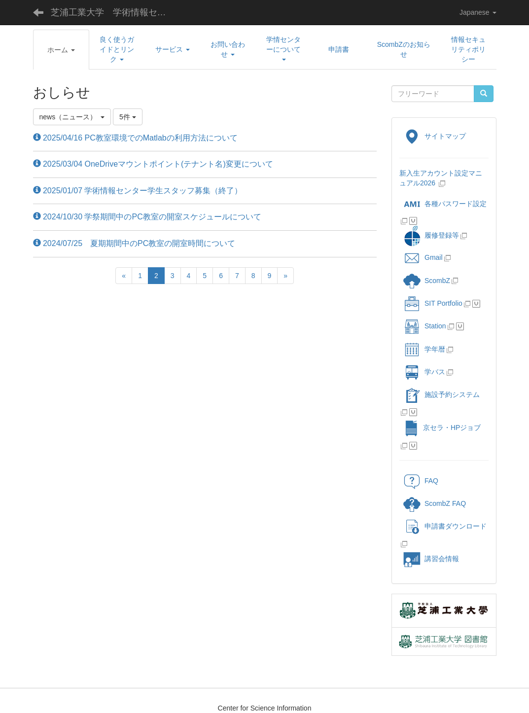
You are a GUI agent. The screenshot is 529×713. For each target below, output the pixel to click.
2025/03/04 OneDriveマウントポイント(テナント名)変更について (153, 164)
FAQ (420, 481)
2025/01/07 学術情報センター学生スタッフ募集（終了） (138, 190)
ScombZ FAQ (434, 503)
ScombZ (437, 281)
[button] (61, 50)
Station (424, 326)
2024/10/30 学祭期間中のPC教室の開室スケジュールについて (147, 217)
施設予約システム (441, 394)
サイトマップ (434, 136)
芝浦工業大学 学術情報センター (116, 12)
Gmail (423, 257)
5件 (127, 117)
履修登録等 (431, 235)
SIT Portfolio (432, 303)
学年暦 (424, 349)
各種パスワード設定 (445, 204)
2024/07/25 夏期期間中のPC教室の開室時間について (134, 243)
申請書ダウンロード (445, 526)
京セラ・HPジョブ (442, 427)
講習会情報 (431, 559)
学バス (424, 372)
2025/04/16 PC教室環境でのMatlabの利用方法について (135, 138)
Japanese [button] (477, 12)
